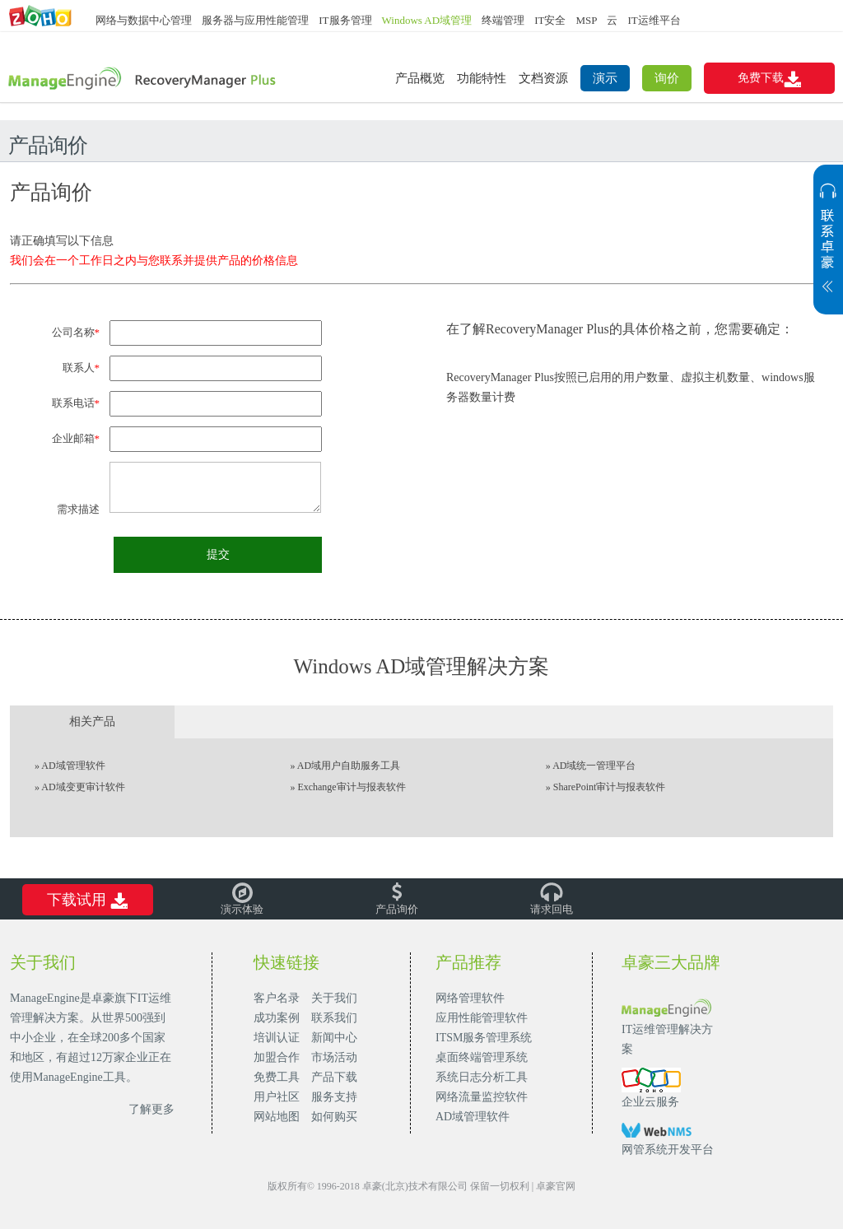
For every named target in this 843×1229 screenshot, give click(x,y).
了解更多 (151, 1109)
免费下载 (769, 79)
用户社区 (277, 1097)
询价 (666, 78)
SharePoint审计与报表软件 (609, 787)
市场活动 (334, 1057)
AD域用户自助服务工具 (348, 765)
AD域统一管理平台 (594, 765)
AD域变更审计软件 (82, 787)
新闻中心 (334, 1037)
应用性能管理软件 (481, 1018)
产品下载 (334, 1077)
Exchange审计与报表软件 (351, 787)
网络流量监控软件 (481, 1097)
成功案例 (277, 1018)
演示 (605, 78)
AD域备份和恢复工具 (142, 79)
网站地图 (277, 1116)
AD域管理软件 (73, 765)
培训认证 (277, 1037)
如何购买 (334, 1116)
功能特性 (481, 78)
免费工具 (277, 1077)
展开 (828, 248)
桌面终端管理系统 (481, 1057)
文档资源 (543, 78)
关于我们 (334, 998)
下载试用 (87, 900)
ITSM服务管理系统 (483, 1037)
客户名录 (277, 998)
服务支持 (334, 1097)
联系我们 (334, 1018)
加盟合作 (277, 1057)
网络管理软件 (470, 998)
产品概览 (420, 78)
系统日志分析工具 (481, 1077)
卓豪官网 (555, 1186)
